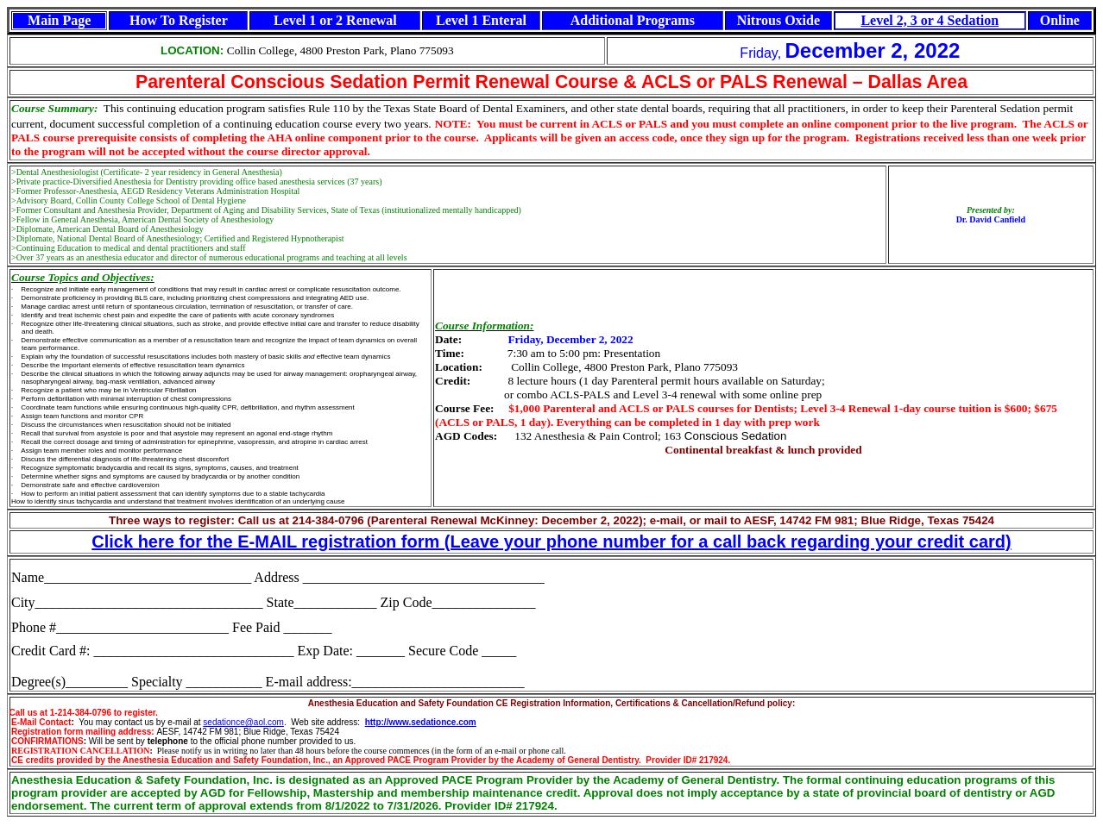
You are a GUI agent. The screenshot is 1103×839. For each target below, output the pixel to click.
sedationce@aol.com (243, 722)
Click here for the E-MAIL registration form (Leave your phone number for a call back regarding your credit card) (551, 541)
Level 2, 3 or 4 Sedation (929, 20)
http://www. (388, 722)
